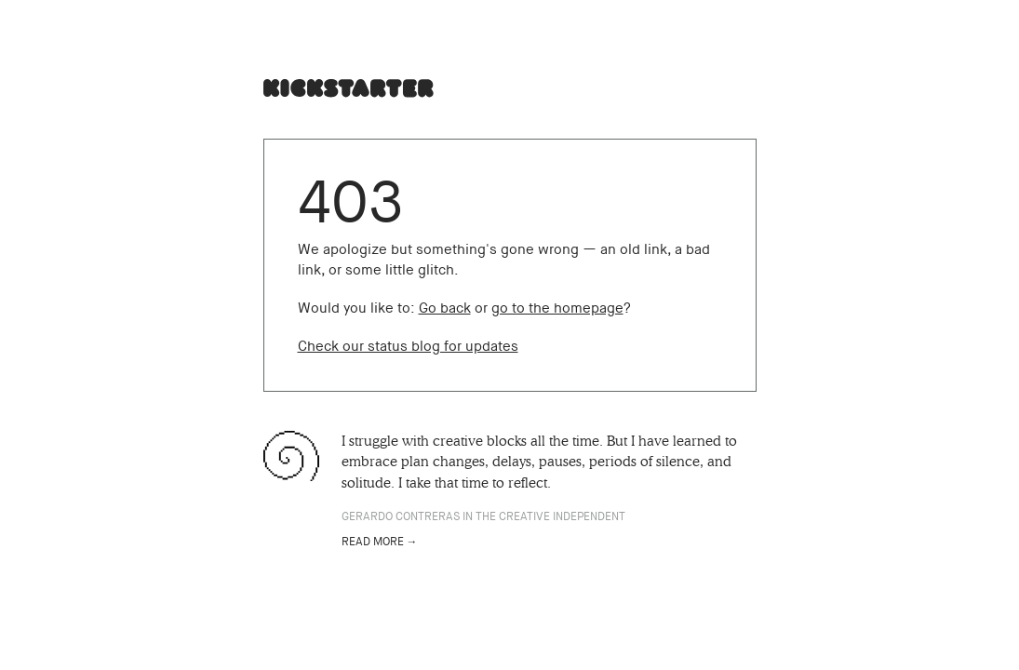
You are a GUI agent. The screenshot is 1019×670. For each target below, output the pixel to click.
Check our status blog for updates (408, 346)
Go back (445, 308)
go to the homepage (557, 308)
